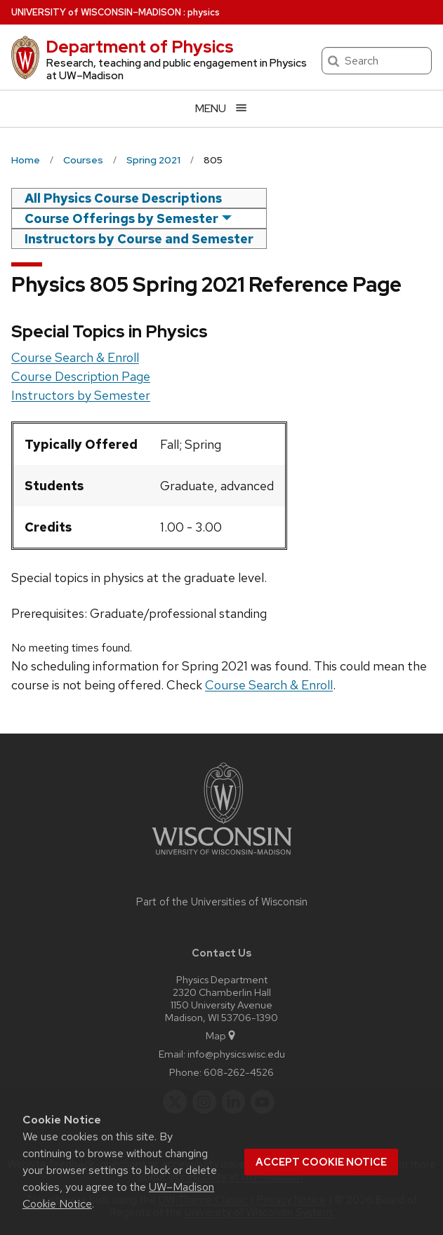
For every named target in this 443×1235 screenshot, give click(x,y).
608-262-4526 (239, 1072)
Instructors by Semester (80, 395)
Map (221, 1035)
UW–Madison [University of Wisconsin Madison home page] (96, 12)
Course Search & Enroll (75, 357)
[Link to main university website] (222, 857)
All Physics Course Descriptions (123, 198)
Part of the (222, 902)
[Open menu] (221, 108)
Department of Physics (140, 47)
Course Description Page (80, 376)
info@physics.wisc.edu (236, 1053)
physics (203, 12)
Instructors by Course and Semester (139, 239)
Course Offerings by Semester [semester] (121, 218)
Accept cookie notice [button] (321, 1162)
